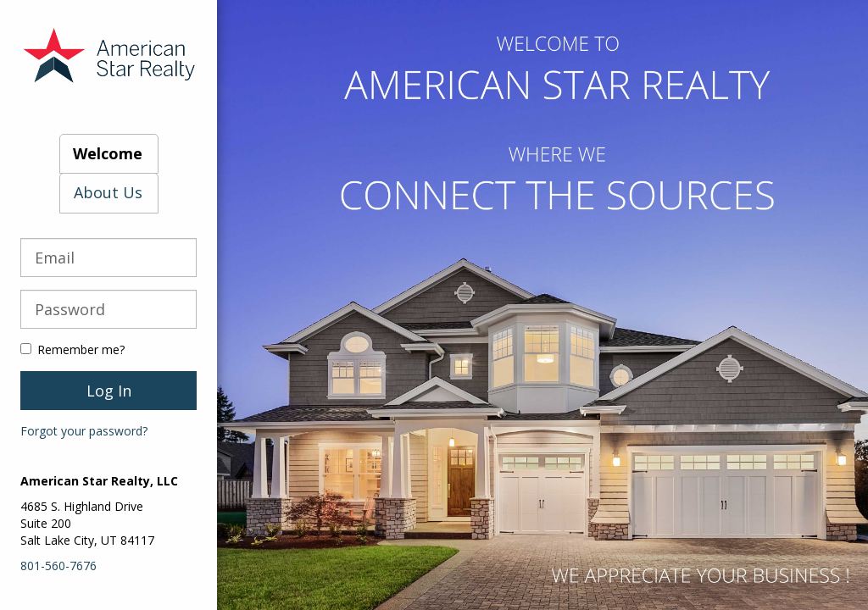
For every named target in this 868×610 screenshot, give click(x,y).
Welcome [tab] (107, 153)
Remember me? (72, 349)
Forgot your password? (83, 431)
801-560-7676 (58, 565)
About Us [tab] (108, 192)
